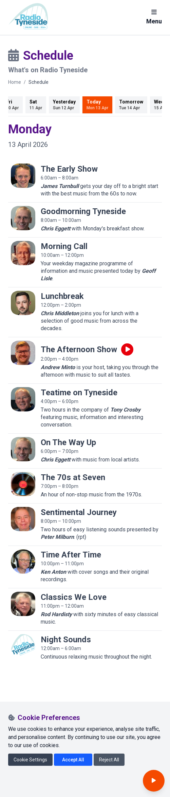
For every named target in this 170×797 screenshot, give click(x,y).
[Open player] (154, 781)
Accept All (73, 759)
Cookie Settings (30, 759)
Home (14, 82)
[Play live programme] (127, 349)
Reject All (109, 759)
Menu (154, 17)
